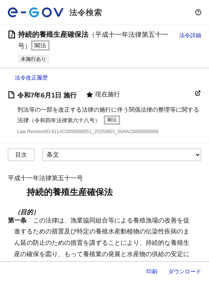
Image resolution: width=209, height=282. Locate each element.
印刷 (151, 271)
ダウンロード (184, 271)
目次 (21, 154)
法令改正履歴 (31, 77)
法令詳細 (190, 35)
